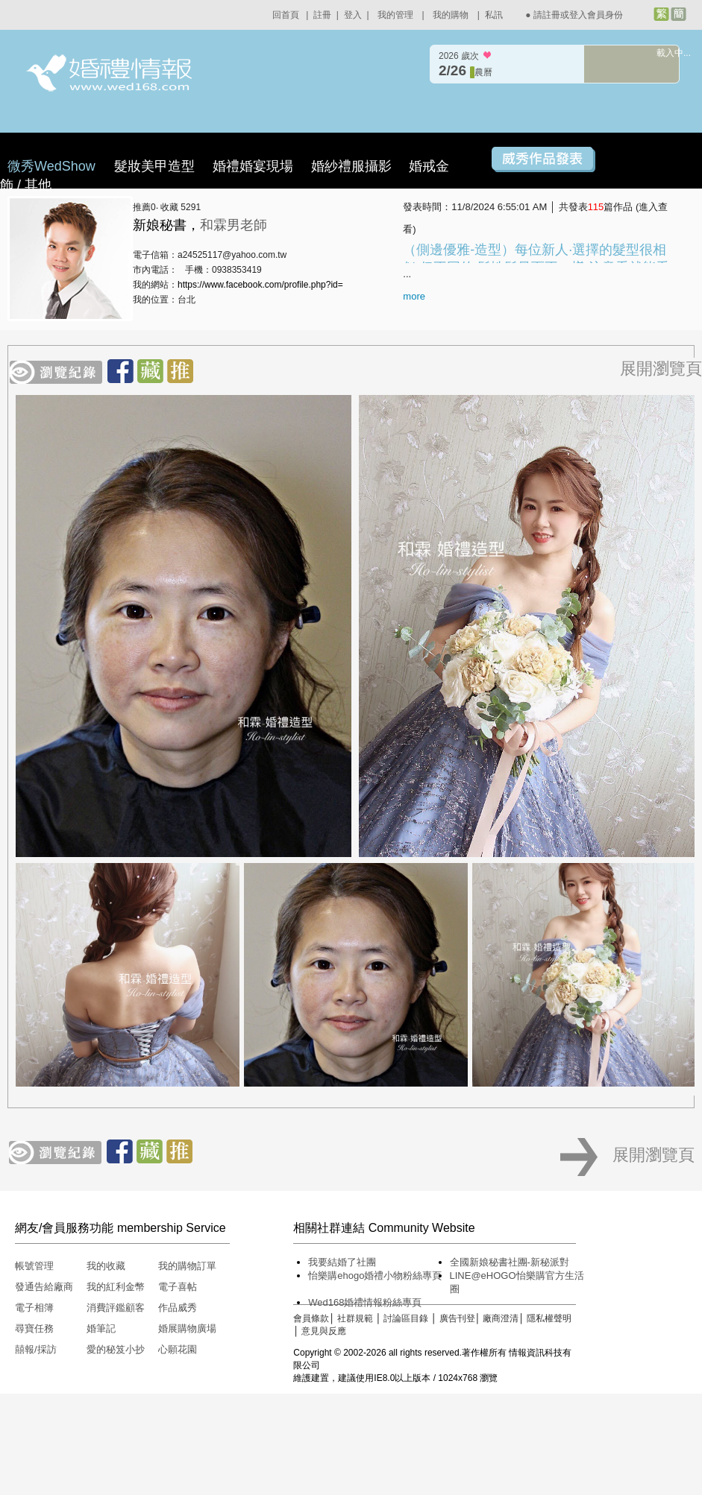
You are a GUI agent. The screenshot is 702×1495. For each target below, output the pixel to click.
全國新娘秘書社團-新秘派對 (509, 1262)
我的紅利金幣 (116, 1286)
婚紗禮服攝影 (351, 166)
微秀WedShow (53, 166)
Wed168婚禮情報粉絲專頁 (364, 1302)
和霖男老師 (233, 225)
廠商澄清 (500, 1318)
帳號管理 (34, 1265)
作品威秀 (177, 1307)
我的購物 (450, 15)
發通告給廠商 (44, 1286)
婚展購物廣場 (187, 1328)
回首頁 (285, 15)
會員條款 (311, 1318)
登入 (353, 15)
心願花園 (177, 1349)
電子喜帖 (177, 1286)
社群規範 (355, 1318)
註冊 (322, 15)
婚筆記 (101, 1328)
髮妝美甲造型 (154, 166)
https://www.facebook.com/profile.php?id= (260, 284)
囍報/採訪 (36, 1349)
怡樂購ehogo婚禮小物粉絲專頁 (375, 1275)
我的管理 (395, 15)
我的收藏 (106, 1265)
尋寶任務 (34, 1328)
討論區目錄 (405, 1318)
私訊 (494, 15)
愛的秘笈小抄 (116, 1349)
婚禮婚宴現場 (253, 166)
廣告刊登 (457, 1318)
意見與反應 (323, 1331)
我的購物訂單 (187, 1265)
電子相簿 (34, 1307)
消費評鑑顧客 (116, 1307)
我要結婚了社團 (342, 1262)
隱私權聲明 (549, 1318)
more (414, 296)
